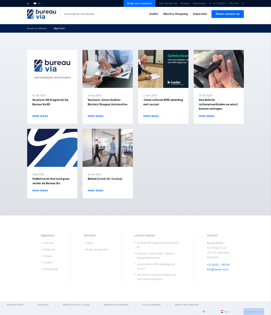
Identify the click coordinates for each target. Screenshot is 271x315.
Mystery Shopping (175, 15)
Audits (153, 15)
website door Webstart (187, 304)
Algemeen (47, 235)
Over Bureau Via (168, 3)
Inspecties (200, 15)
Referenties (199, 3)
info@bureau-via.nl (217, 269)
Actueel (185, 3)
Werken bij (49, 249)
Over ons (48, 243)
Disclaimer (43, 304)
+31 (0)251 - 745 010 (223, 4)
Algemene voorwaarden (116, 304)
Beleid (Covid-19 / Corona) (76, 304)
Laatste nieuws (144, 235)
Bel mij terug (51, 269)
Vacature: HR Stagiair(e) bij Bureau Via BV (158, 245)
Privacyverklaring (152, 304)
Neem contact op (228, 15)
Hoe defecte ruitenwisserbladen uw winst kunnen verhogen (156, 277)
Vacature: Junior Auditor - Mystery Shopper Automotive (155, 255)
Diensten (90, 235)
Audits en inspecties (97, 249)
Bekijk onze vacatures (139, 3)
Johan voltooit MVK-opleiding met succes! (156, 266)
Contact (48, 262)
